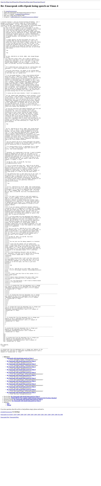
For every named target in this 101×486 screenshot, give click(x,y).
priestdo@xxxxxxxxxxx (6, 478)
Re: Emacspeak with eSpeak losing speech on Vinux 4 (21, 427)
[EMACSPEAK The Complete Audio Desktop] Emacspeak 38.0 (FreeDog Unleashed (34, 464)
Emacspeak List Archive (7, 481)
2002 (42, 481)
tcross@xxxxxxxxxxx (11, 11)
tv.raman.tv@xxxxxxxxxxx (22, 14)
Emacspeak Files (5, 484)
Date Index (30, 2)
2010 (15, 481)
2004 (35, 481)
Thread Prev (16, 2)
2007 (25, 481)
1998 (55, 481)
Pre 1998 (60, 481)
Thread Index (37, 2)
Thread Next (23, 2)
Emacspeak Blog (14, 484)
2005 (32, 481)
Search (43, 2)
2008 (21, 481)
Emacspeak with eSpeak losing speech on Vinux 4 (20, 425)
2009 (18, 481)
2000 (49, 481)
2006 (28, 481)
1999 (52, 481)
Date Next (9, 2)
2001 (45, 481)
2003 (38, 481)
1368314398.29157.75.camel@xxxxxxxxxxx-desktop (24, 17)
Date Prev (3, 2)
